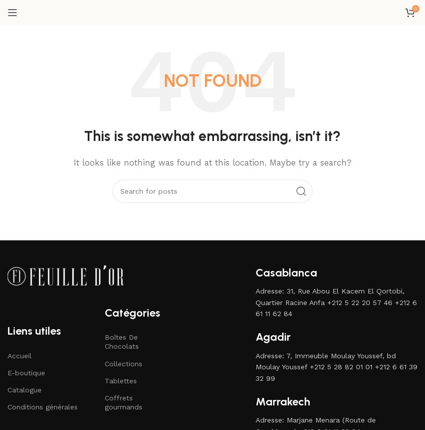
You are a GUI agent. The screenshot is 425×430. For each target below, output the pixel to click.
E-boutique (26, 373)
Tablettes (121, 381)
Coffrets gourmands (123, 402)
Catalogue (25, 390)
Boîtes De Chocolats (122, 341)
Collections (123, 364)
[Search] (212, 191)
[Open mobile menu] (13, 13)
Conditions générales (43, 407)
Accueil (20, 356)
